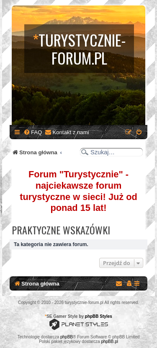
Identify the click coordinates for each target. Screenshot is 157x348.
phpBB (66, 337)
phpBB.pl (109, 341)
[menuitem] (32, 132)
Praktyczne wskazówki (61, 229)
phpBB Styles (98, 316)
